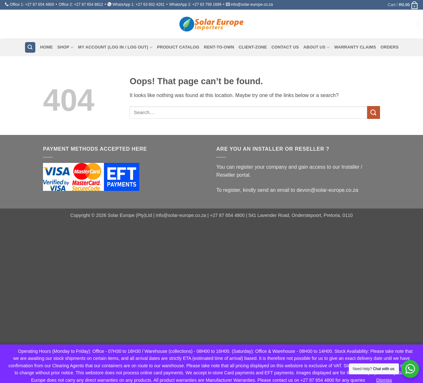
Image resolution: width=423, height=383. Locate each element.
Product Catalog (178, 47)
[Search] (30, 47)
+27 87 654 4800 (39, 4)
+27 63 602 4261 (150, 4)
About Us (316, 47)
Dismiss (384, 380)
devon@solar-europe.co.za (327, 190)
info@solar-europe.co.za (252, 4)
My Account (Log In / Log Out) (115, 47)
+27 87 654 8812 (88, 4)
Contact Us (285, 47)
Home (46, 47)
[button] (403, 5)
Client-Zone (253, 47)
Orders (390, 47)
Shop (65, 47)
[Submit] (373, 112)
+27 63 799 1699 (206, 4)
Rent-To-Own (219, 47)
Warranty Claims (355, 47)
